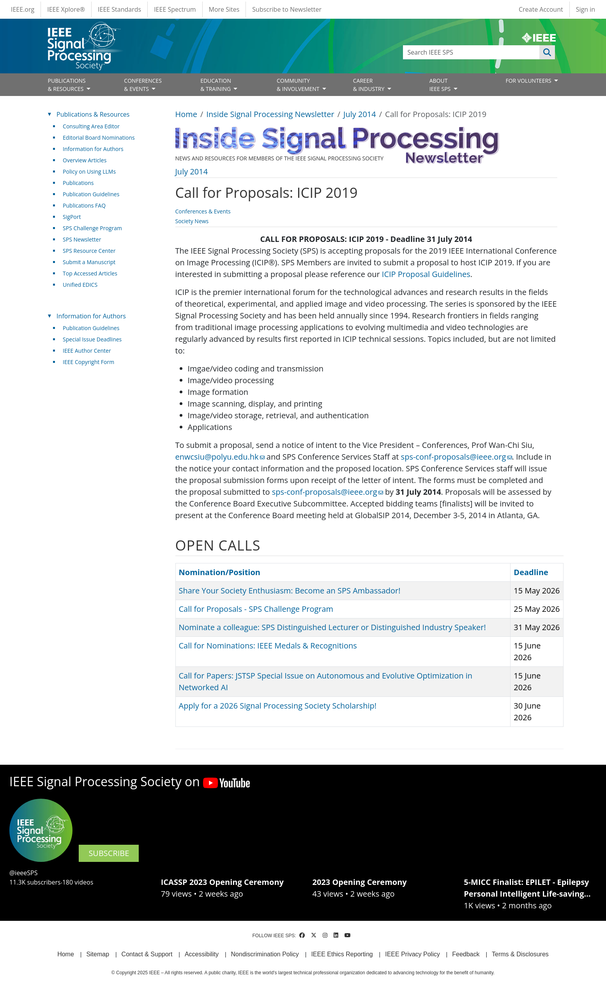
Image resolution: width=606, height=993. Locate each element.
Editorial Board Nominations (99, 137)
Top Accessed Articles (90, 273)
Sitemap (97, 954)
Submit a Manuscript (89, 262)
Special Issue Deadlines (92, 339)
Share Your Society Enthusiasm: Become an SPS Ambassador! (290, 590)
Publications (78, 183)
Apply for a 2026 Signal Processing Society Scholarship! (277, 705)
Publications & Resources (93, 114)
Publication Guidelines (91, 194)
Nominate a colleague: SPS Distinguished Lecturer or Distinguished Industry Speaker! (332, 627)
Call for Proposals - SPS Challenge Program (256, 609)
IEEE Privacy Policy (412, 954)
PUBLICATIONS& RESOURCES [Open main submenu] (67, 84)
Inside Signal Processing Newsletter (270, 114)
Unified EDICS (80, 284)
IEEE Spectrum (175, 9)
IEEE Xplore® (66, 9)
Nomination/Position (219, 572)
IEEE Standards (119, 9)
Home (186, 114)
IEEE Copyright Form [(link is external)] (91, 362)
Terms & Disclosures (520, 954)
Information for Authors (93, 149)
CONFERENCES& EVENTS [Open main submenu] (143, 84)
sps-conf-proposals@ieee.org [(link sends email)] (456, 456)
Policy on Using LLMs (89, 171)
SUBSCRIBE (108, 853)
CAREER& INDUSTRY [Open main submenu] (369, 84)
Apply (547, 52)
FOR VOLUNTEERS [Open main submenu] (529, 80)
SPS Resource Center (89, 250)
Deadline (531, 572)
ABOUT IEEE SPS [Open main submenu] (440, 84)
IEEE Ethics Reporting (342, 954)
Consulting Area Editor (91, 126)
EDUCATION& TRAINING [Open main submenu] (216, 84)
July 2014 (359, 114)
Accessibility (202, 954)
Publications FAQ (84, 205)
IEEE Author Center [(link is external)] (90, 350)
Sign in (585, 9)
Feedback (465, 954)
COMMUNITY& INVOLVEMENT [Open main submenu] (299, 84)
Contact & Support (147, 954)
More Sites (224, 9)
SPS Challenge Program (92, 228)
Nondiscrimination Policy (265, 954)
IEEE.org (22, 9)
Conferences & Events (203, 211)
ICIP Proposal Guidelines (426, 274)
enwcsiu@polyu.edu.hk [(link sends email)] (220, 456)
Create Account (541, 9)
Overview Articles (84, 160)
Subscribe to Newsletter (287, 9)
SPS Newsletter (82, 239)
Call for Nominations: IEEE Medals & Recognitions (268, 645)
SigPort (72, 216)
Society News (192, 221)
